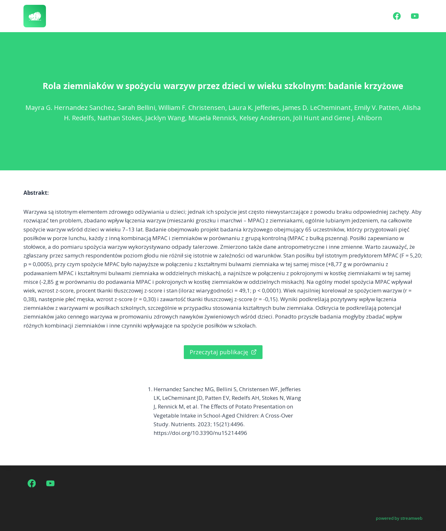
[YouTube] (415, 16)
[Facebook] (397, 16)
